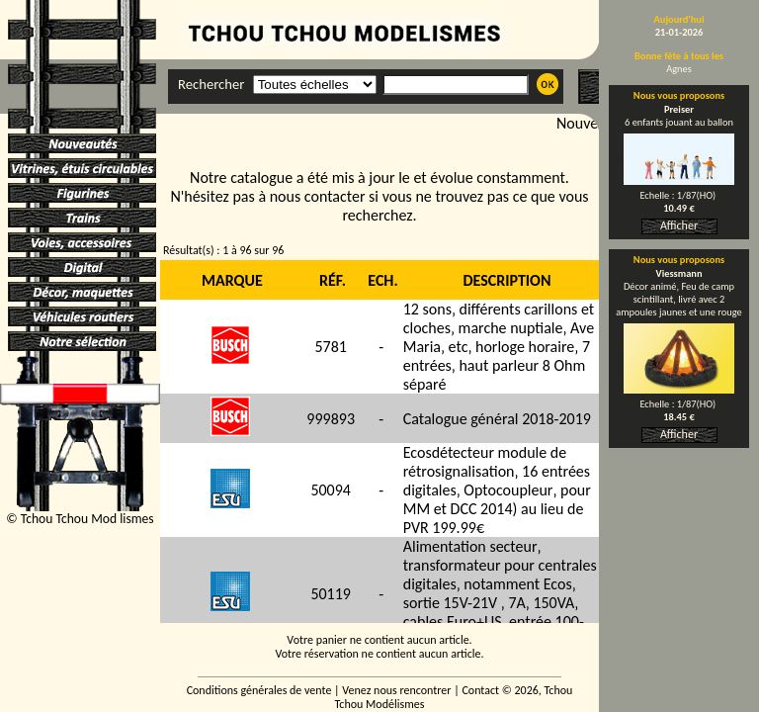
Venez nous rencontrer (396, 690)
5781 (330, 346)
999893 (330, 418)
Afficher (679, 225)
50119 (330, 593)
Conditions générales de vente (259, 690)
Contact (480, 690)
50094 (330, 490)
